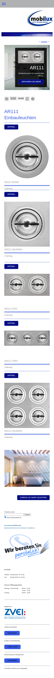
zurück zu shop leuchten (33, 498)
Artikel (11, 127)
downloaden (12, 647)
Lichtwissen (12, 660)
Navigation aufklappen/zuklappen (27, 4)
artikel (11, 194)
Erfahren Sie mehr (31, 82)
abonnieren (12, 633)
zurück (44, 42)
